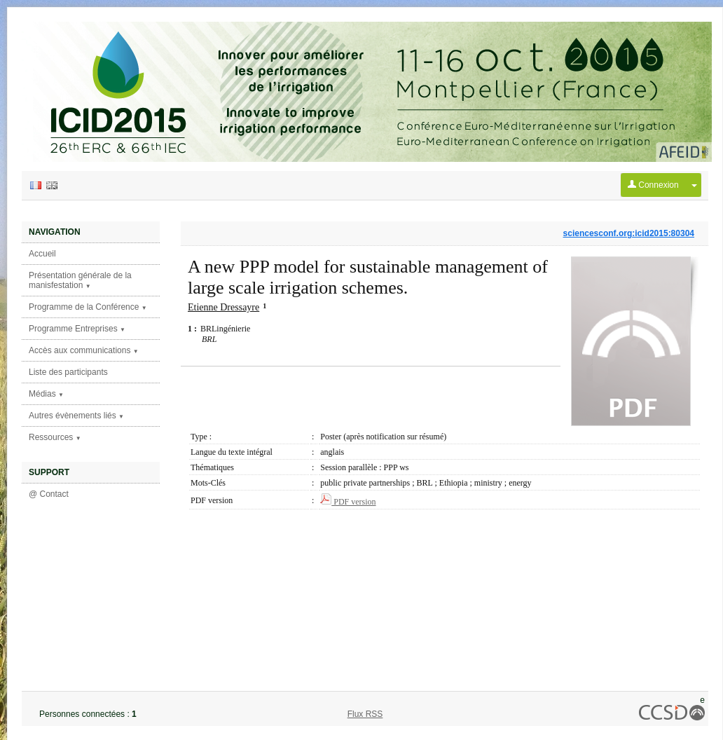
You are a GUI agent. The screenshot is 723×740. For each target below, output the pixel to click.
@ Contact (49, 494)
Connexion (653, 185)
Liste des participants (68, 372)
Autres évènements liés (76, 415)
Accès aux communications (84, 350)
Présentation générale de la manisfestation (80, 280)
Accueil (42, 254)
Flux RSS (365, 714)
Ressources (55, 437)
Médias (46, 394)
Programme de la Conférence (88, 307)
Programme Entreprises (77, 329)
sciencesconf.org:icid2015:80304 (628, 233)
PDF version (348, 502)
